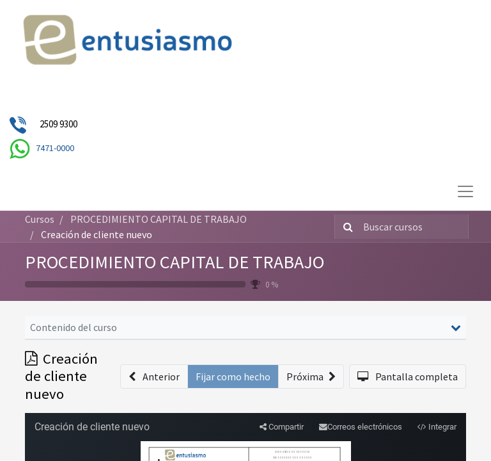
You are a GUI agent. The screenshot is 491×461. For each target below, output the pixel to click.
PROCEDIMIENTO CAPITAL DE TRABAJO (174, 261)
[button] (154, 376)
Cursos (39, 219)
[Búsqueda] (345, 226)
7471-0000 (55, 148)
